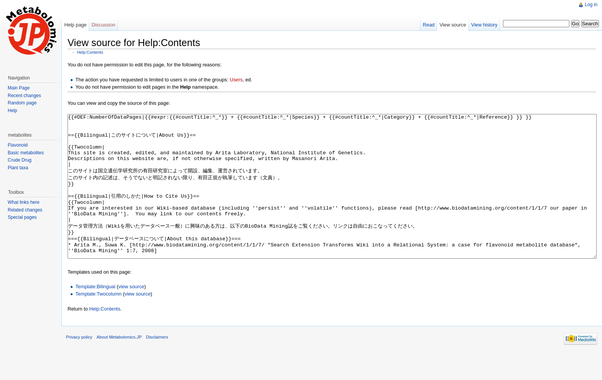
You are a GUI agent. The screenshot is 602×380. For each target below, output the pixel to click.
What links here (24, 202)
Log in (591, 4)
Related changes (25, 210)
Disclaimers (157, 365)
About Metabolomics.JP (119, 365)
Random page (22, 103)
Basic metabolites (26, 152)
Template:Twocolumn (98, 322)
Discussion (104, 25)
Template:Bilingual (95, 315)
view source (131, 315)
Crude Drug (19, 160)
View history (484, 25)
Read (429, 25)
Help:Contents (90, 52)
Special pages (22, 217)
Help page (75, 25)
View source (453, 25)
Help (12, 110)
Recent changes (24, 95)
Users (236, 80)
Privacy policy (79, 365)
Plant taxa (18, 167)
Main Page (19, 88)
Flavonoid (18, 145)
